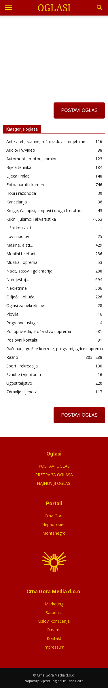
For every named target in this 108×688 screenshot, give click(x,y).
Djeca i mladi (18, 176)
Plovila (12, 314)
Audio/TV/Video (20, 150)
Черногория (54, 524)
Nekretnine (16, 288)
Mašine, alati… (19, 245)
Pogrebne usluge (22, 322)
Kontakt (54, 638)
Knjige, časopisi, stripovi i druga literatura (44, 210)
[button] (100, 8)
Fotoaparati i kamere (26, 184)
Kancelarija (16, 202)
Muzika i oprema (21, 262)
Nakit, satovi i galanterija (29, 271)
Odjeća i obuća (20, 297)
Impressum (54, 647)
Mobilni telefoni (20, 253)
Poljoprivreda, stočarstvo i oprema (38, 331)
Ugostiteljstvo (19, 383)
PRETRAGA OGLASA (54, 474)
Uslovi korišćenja (54, 621)
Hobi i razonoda (21, 193)
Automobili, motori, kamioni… (34, 158)
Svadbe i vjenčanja (23, 374)
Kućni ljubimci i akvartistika (31, 219)
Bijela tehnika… (20, 167)
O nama (54, 629)
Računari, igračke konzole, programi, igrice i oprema (54, 348)
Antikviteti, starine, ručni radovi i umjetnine (45, 141)
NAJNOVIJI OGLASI (54, 483)
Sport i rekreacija (22, 366)
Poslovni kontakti (22, 340)
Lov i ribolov (17, 236)
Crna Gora (54, 516)
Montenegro (54, 533)
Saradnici (54, 612)
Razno (12, 357)
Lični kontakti (18, 227)
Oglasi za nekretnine (25, 305)
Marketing (54, 604)
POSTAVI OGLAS (79, 110)
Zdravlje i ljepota (21, 391)
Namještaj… (17, 279)
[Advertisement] (54, 54)
